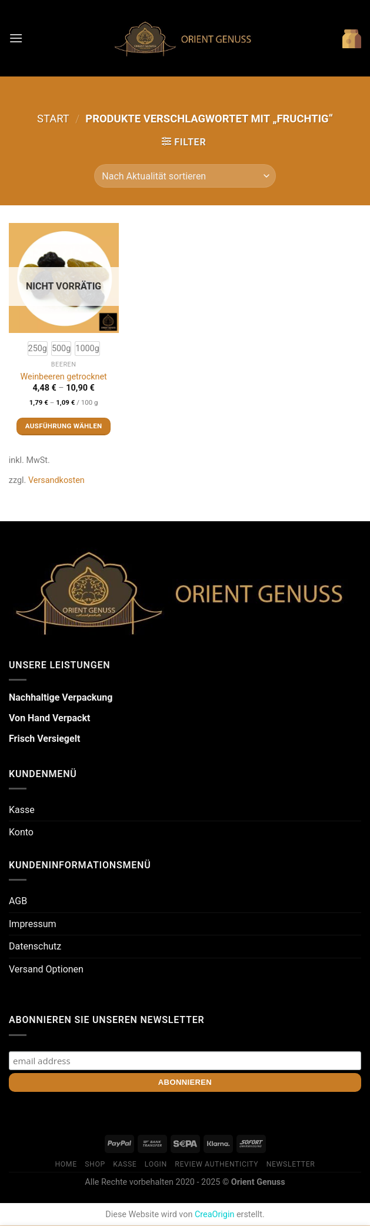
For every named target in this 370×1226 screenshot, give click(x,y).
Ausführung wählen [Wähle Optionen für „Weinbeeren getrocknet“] (63, 426)
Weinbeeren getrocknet (63, 377)
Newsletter (290, 1164)
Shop (95, 1164)
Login (156, 1164)
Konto (21, 832)
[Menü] (16, 38)
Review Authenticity (216, 1164)
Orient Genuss (258, 1182)
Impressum (32, 924)
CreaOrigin (214, 1215)
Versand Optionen (46, 969)
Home (66, 1164)
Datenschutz (35, 946)
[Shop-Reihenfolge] (184, 176)
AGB (18, 901)
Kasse (22, 809)
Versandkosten (56, 480)
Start (53, 118)
